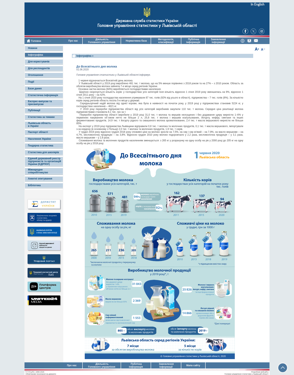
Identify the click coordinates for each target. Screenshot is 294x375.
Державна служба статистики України (147, 21)
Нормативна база (136, 40)
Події (31, 81)
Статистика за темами (41, 117)
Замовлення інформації (218, 41)
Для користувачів (38, 61)
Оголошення (35, 75)
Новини (32, 48)
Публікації (34, 110)
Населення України (39, 138)
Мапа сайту (193, 365)
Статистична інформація (43, 95)
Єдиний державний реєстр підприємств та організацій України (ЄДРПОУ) (44, 161)
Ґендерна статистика (40, 145)
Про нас (73, 40)
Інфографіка (35, 54)
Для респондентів (39, 68)
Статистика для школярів (43, 152)
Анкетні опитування (40, 178)
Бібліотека (34, 185)
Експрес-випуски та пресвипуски (40, 103)
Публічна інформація (193, 41)
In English (257, 4)
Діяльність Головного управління (101, 41)
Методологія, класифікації (166, 41)
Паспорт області (38, 132)
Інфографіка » (85, 55)
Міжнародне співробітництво (38, 171)
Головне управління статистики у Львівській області (147, 25)
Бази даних (35, 88)
